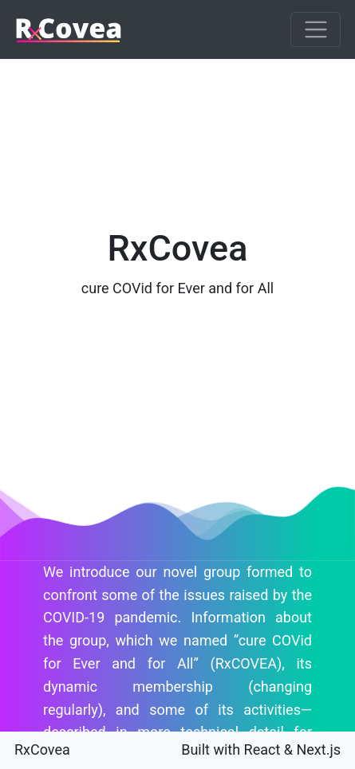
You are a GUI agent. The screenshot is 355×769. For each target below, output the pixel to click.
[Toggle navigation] (315, 30)
